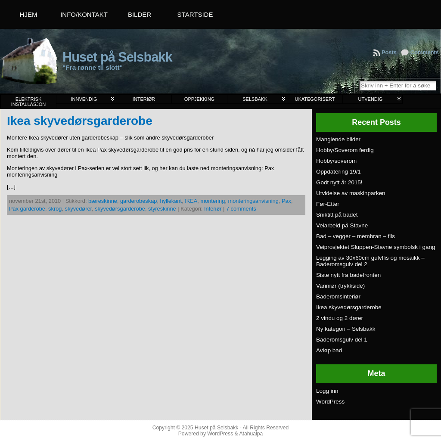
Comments (424, 52)
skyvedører (78, 208)
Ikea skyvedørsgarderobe (79, 120)
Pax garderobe (27, 208)
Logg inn (327, 391)
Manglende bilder (338, 139)
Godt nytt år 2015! (339, 182)
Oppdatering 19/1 (338, 171)
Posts (389, 52)
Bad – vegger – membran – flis (355, 236)
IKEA (191, 201)
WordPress (330, 401)
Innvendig (84, 99)
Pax (286, 201)
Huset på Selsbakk (117, 57)
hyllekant (171, 201)
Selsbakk (254, 99)
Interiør (144, 99)
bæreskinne (102, 201)
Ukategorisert (315, 99)
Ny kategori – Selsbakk (345, 329)
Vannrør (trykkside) (340, 286)
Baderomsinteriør (338, 296)
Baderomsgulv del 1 (341, 339)
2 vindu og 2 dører (339, 318)
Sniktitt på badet (336, 214)
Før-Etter (327, 204)
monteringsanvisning (253, 201)
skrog (55, 208)
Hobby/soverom (336, 161)
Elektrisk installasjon (28, 101)
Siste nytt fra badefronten (348, 275)
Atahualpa (251, 434)
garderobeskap (138, 201)
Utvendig (370, 99)
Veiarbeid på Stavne (342, 225)
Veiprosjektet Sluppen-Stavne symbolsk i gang (375, 247)
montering (212, 201)
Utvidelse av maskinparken (350, 193)
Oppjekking (199, 99)
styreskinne (162, 208)
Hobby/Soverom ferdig (345, 150)
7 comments (241, 208)
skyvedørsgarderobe (120, 208)
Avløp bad (329, 350)
